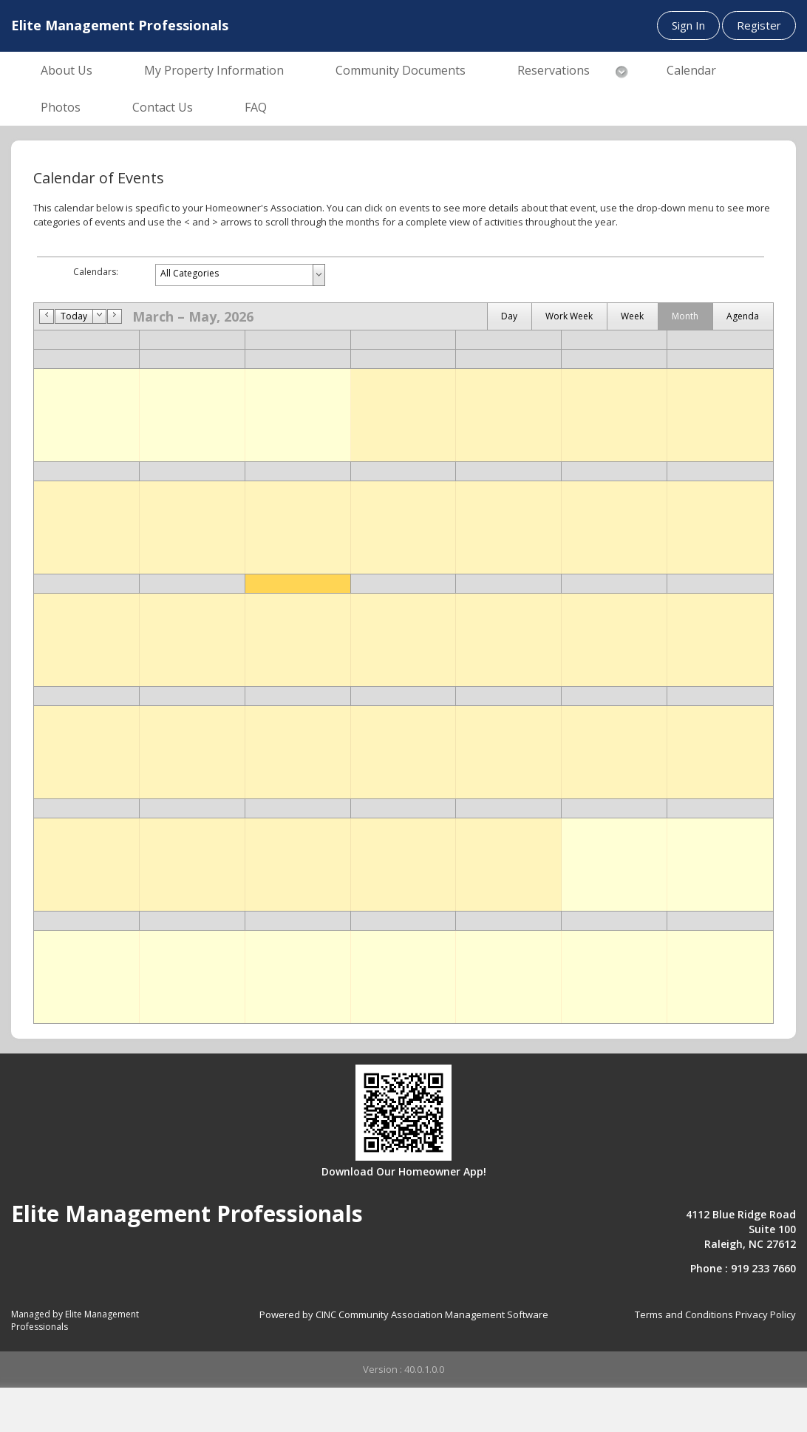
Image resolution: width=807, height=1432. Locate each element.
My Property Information (214, 70)
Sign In (688, 25)
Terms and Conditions (684, 1314)
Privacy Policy (765, 1314)
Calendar (691, 70)
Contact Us (162, 107)
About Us (66, 70)
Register (759, 25)
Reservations (553, 70)
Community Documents (401, 70)
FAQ (256, 107)
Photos (61, 107)
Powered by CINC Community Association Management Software (403, 1314)
